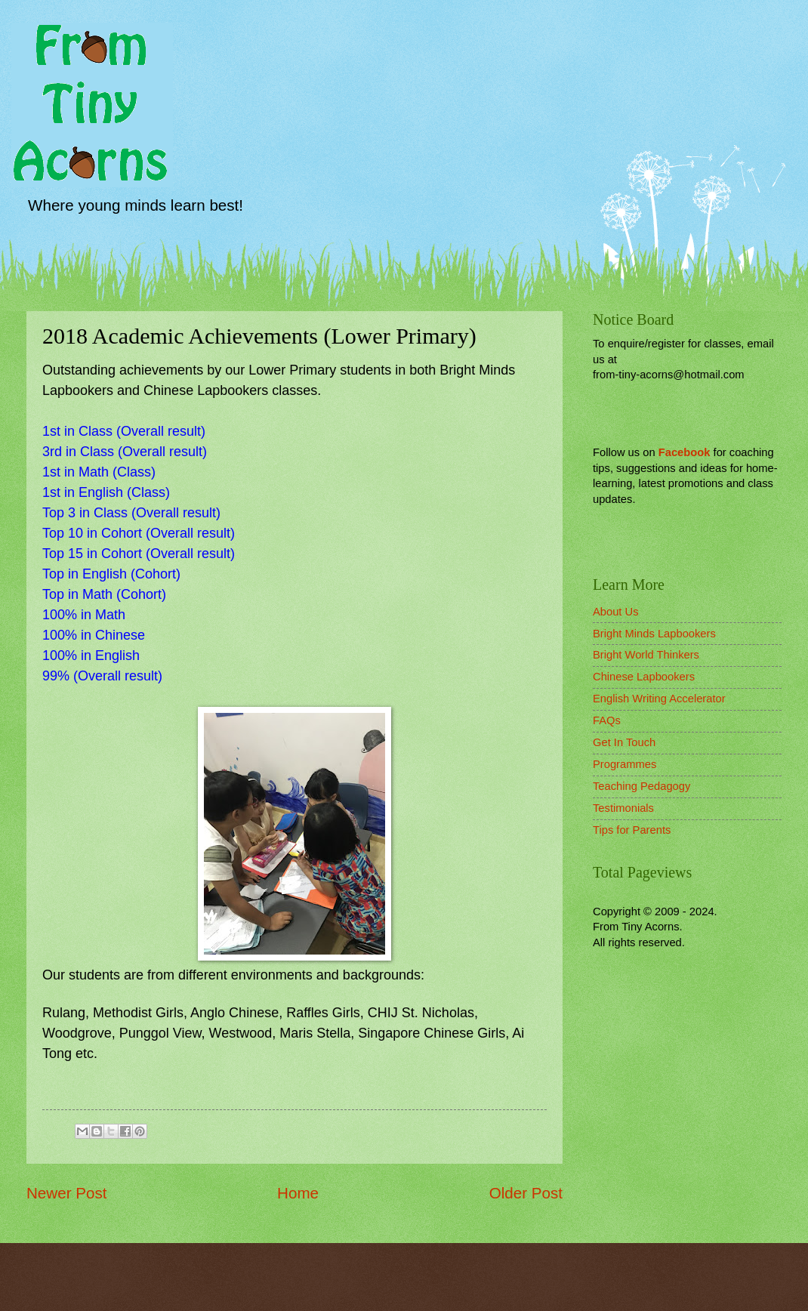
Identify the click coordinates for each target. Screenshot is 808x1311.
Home (298, 1192)
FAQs (607, 720)
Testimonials (623, 808)
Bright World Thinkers (646, 655)
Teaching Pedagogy (641, 786)
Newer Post (66, 1192)
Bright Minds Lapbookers (654, 634)
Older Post (526, 1192)
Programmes (624, 764)
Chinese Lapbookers (644, 677)
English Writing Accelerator (659, 699)
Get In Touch (624, 742)
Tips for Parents (632, 830)
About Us (616, 612)
